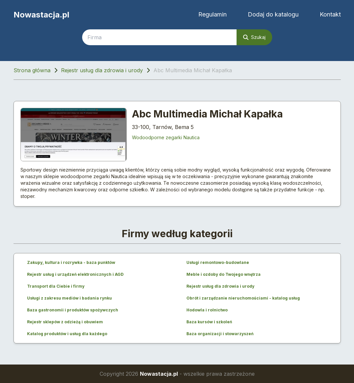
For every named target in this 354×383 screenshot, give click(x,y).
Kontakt (330, 14)
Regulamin (212, 14)
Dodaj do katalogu (273, 14)
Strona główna (32, 70)
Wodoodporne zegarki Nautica (166, 137)
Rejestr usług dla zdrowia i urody (102, 70)
